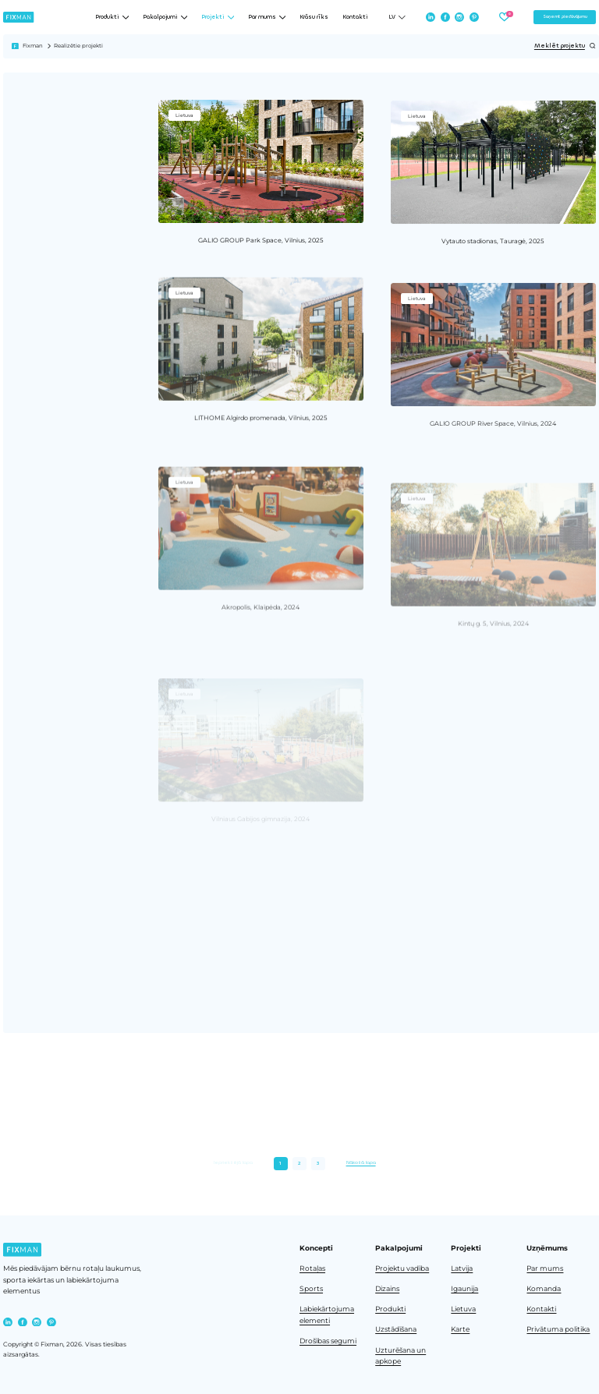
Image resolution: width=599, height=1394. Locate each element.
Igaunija (464, 1289)
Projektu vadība (402, 1268)
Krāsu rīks (314, 17)
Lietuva (463, 1309)
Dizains (387, 1289)
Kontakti (355, 17)
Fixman (33, 45)
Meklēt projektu (565, 46)
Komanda (543, 1289)
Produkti (390, 1309)
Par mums (544, 1268)
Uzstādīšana (395, 1329)
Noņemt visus (52, 288)
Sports (311, 1289)
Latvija (462, 1268)
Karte (460, 1329)
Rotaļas (312, 1268)
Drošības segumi (328, 1341)
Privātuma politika (558, 1329)
